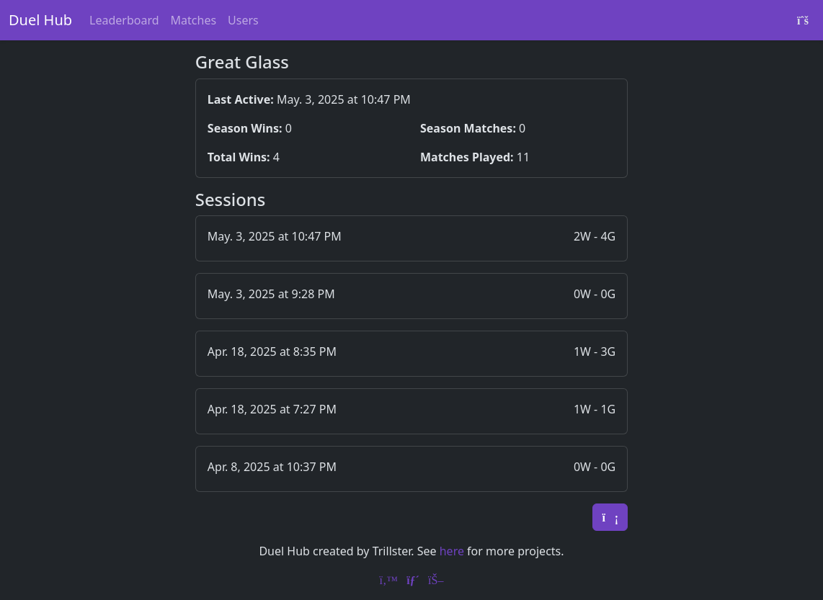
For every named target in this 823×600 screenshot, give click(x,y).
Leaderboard (124, 20)
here (452, 551)
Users (243, 20)
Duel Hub (40, 20)
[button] (411, 238)
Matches (194, 20)
